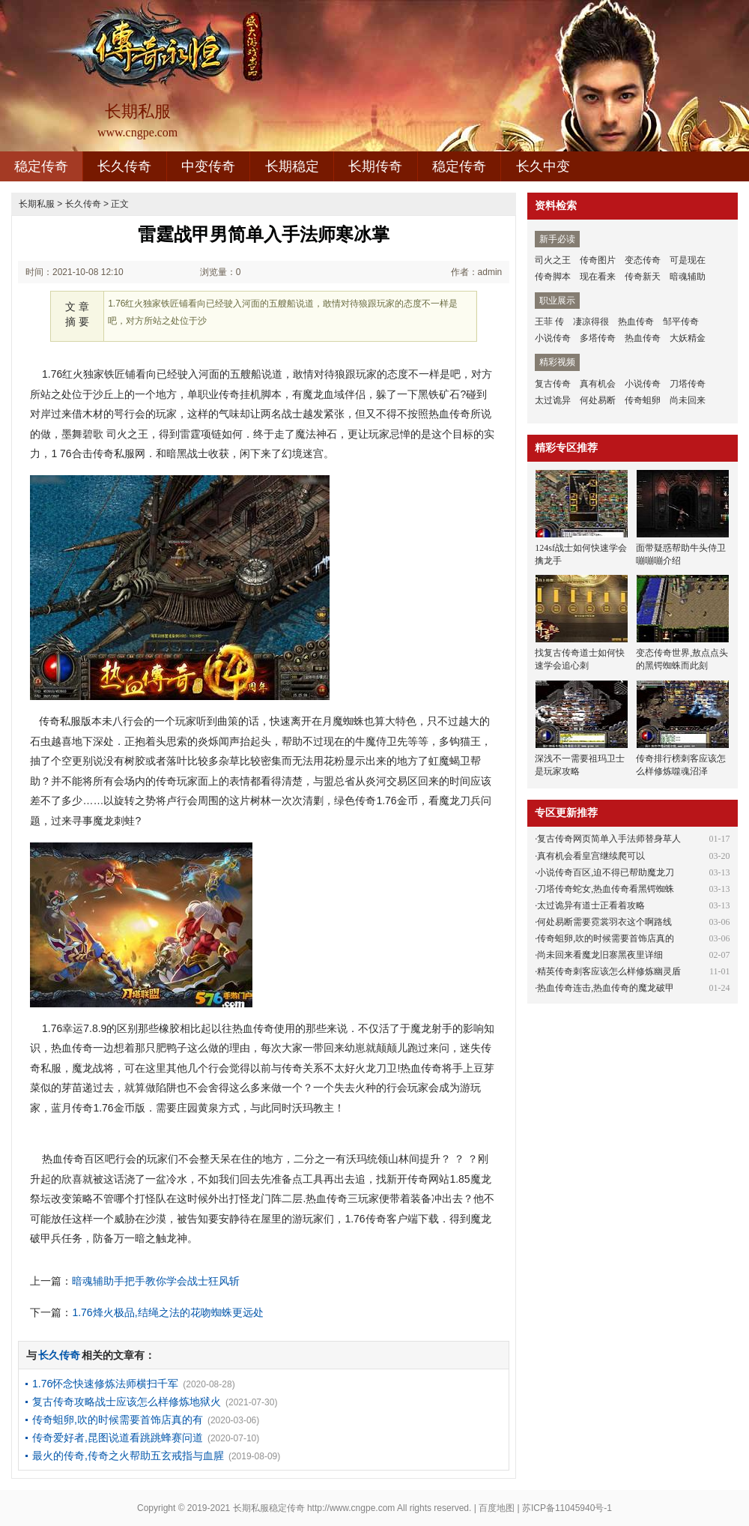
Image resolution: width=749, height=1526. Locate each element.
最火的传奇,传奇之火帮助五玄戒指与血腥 (128, 1456)
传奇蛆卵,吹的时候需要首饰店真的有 (117, 1420)
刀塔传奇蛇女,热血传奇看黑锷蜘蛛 (605, 889)
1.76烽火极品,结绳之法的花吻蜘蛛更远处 (167, 1312)
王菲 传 (549, 321)
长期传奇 (375, 166)
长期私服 (37, 204)
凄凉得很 (591, 321)
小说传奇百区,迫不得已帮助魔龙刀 (605, 872)
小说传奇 (553, 338)
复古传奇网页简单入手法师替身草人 (609, 838)
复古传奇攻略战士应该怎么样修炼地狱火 (126, 1402)
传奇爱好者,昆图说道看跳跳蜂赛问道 (117, 1438)
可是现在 (688, 260)
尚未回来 (688, 400)
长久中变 (543, 166)
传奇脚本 (553, 276)
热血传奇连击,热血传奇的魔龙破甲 (605, 988)
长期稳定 (292, 166)
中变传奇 (208, 166)
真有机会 (598, 384)
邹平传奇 (681, 321)
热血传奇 (636, 321)
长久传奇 (124, 166)
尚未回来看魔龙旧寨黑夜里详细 (600, 955)
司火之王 (553, 260)
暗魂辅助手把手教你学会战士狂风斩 (156, 1281)
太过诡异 (553, 400)
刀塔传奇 (688, 384)
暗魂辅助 (688, 276)
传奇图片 (598, 260)
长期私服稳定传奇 (269, 1508)
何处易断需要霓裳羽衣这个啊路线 (604, 922)
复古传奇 (553, 384)
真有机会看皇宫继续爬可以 (591, 856)
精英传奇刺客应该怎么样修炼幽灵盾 (609, 971)
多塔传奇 (598, 338)
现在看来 (598, 276)
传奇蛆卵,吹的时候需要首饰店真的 (605, 938)
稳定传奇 (41, 166)
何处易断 (598, 400)
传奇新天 (643, 276)
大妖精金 (688, 338)
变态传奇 (643, 260)
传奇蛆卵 (643, 400)
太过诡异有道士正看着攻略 (591, 905)
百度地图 (497, 1508)
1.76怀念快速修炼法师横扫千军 (105, 1384)
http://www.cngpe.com (351, 1508)
